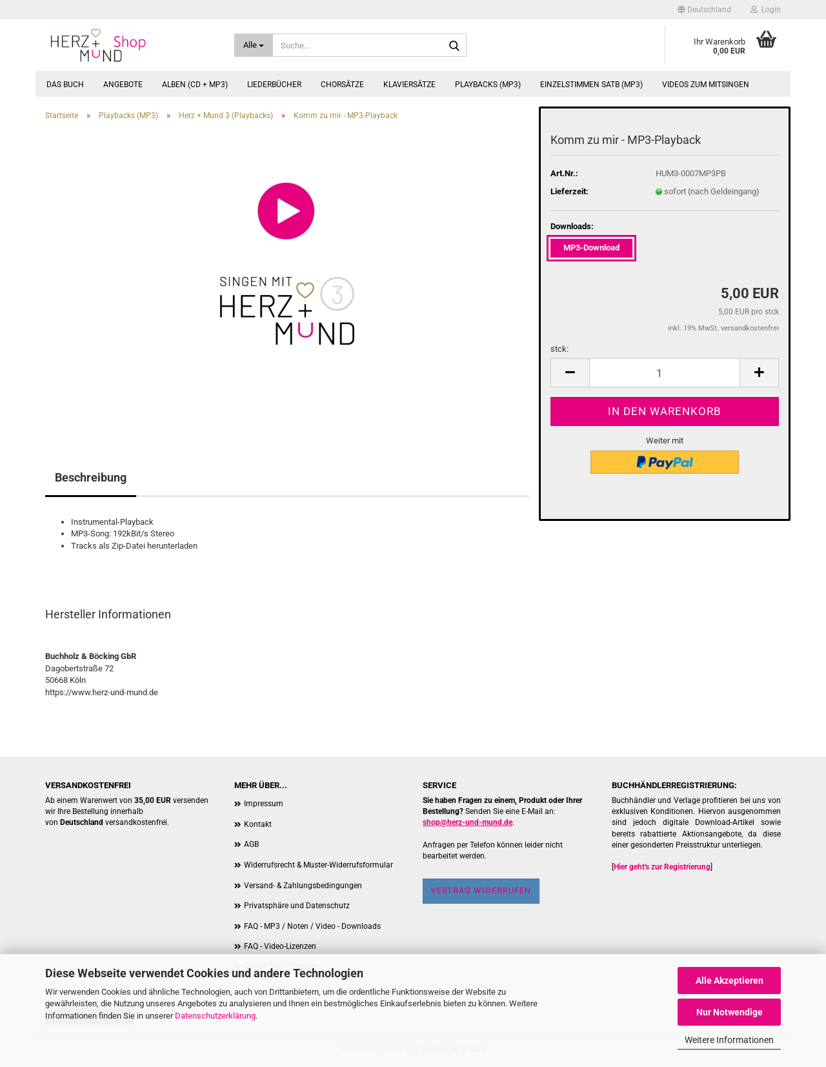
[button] (704, 9)
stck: (559, 349)
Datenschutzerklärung (215, 1016)
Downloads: (572, 226)
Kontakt (258, 824)
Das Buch (65, 84)
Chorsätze (342, 84)
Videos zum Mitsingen (705, 84)
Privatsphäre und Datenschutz (297, 905)
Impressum (263, 803)
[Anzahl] (664, 372)
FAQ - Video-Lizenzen (280, 946)
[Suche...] (254, 45)
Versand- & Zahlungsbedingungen (303, 885)
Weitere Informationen (729, 1040)
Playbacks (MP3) (488, 84)
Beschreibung (90, 477)
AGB (251, 844)
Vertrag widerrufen (481, 890)
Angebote (123, 84)
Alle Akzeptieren (729, 980)
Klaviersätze (409, 84)
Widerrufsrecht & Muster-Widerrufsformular (318, 864)
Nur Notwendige (729, 1012)
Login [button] (765, 9)
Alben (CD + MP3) (195, 84)
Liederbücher (274, 84)
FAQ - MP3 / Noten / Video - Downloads (312, 926)
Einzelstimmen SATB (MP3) (591, 84)
